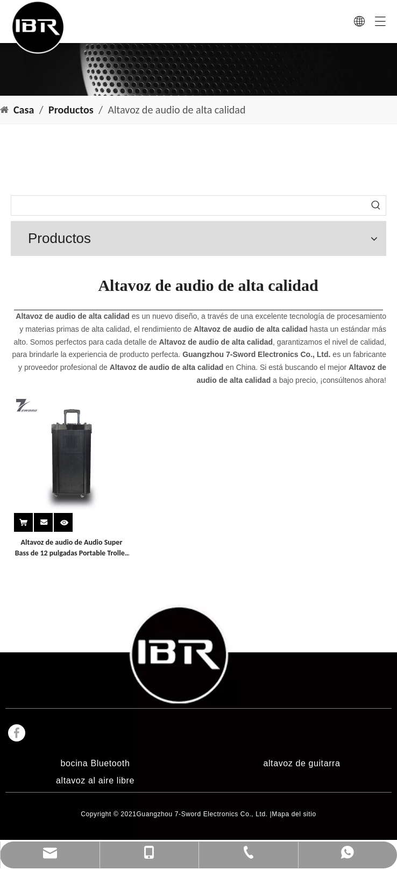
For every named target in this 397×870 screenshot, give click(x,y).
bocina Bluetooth (95, 763)
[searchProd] (188, 205)
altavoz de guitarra (301, 763)
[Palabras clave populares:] (376, 205)
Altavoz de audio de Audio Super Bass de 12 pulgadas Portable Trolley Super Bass (72, 548)
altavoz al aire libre (95, 780)
